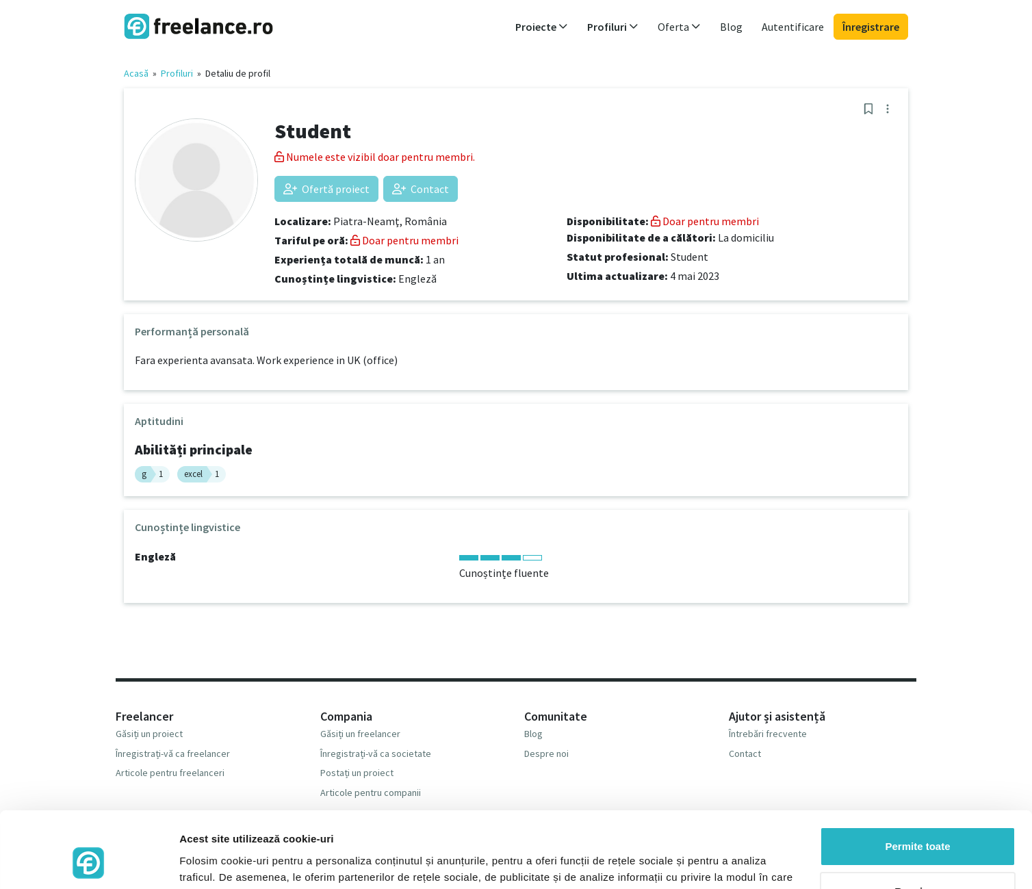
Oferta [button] (679, 27)
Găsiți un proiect (149, 733)
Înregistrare (870, 27)
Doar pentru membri (404, 240)
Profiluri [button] (612, 27)
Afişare (197, 862)
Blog (731, 27)
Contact (420, 189)
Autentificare (793, 27)
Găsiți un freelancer (360, 733)
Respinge (917, 822)
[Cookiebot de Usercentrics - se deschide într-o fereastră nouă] (89, 862)
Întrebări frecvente (768, 733)
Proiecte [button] (541, 27)
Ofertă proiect (326, 189)
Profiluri (177, 73)
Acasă (136, 73)
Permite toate (917, 778)
